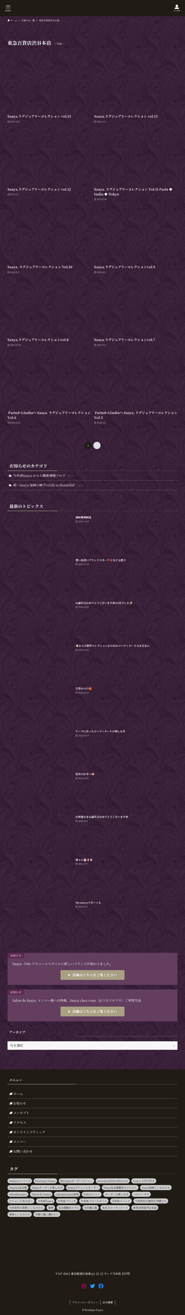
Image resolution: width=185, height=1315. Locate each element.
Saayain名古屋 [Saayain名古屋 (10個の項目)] (18, 1188)
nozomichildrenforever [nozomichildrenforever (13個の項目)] (112, 1181)
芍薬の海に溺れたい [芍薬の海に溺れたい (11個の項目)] (47, 1214)
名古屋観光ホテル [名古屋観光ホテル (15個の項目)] (68, 1208)
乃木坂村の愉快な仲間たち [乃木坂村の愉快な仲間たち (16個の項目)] (151, 1201)
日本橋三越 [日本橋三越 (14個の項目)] (90, 1208)
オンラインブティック (27, 1132)
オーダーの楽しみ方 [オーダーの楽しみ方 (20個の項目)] (117, 1194)
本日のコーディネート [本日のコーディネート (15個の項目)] (115, 1208)
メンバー (17, 1141)
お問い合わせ (21, 1151)
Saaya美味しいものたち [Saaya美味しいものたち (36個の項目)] (156, 1188)
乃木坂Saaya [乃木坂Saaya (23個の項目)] (45, 1201)
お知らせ (92, 1103)
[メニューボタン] (8, 8)
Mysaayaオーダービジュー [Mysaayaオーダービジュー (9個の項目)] (76, 1181)
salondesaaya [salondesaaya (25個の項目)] (18, 1194)
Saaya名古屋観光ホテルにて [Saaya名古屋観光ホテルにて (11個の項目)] (120, 1188)
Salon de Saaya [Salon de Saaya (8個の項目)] (41, 1194)
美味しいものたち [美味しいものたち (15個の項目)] (19, 1214)
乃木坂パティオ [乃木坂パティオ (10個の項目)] (67, 1201)
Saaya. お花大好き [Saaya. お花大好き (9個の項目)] (144, 1181)
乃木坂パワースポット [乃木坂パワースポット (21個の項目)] (94, 1201)
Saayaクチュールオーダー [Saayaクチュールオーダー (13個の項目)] (83, 1188)
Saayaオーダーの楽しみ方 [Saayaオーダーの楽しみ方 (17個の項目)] (47, 1188)
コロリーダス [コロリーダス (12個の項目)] (141, 1194)
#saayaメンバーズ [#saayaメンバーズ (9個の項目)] (19, 1181)
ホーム (16, 1093)
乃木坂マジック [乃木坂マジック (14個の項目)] (121, 1201)
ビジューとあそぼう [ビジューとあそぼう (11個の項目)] (21, 1201)
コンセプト (19, 1112)
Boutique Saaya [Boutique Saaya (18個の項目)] (45, 1181)
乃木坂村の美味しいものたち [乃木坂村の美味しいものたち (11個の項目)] (26, 1208)
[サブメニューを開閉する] (173, 1103)
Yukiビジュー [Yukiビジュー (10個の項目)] (91, 1194)
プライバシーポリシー (85, 1302)
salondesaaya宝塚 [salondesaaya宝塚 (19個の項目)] (67, 1194)
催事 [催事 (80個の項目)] (50, 1208)
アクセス (17, 1122)
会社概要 (107, 1302)
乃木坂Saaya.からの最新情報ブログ (43, 475)
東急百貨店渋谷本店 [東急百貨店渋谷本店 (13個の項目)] (145, 1208)
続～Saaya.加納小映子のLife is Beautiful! (48, 485)
